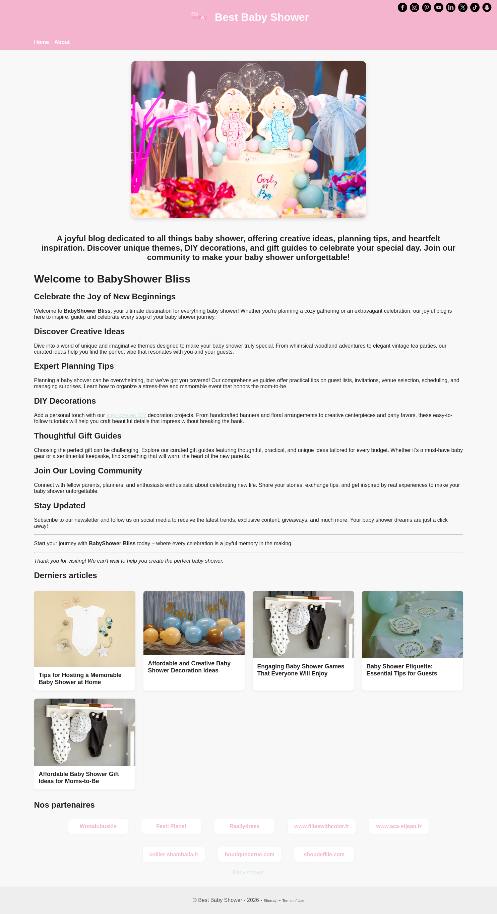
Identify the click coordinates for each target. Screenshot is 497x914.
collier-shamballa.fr (174, 854)
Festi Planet (171, 826)
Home (41, 42)
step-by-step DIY (126, 415)
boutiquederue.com (249, 854)
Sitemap (270, 901)
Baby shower (248, 872)
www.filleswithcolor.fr (321, 826)
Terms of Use (293, 901)
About (62, 42)
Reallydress (245, 826)
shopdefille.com (324, 854)
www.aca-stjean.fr (398, 826)
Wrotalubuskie (98, 826)
